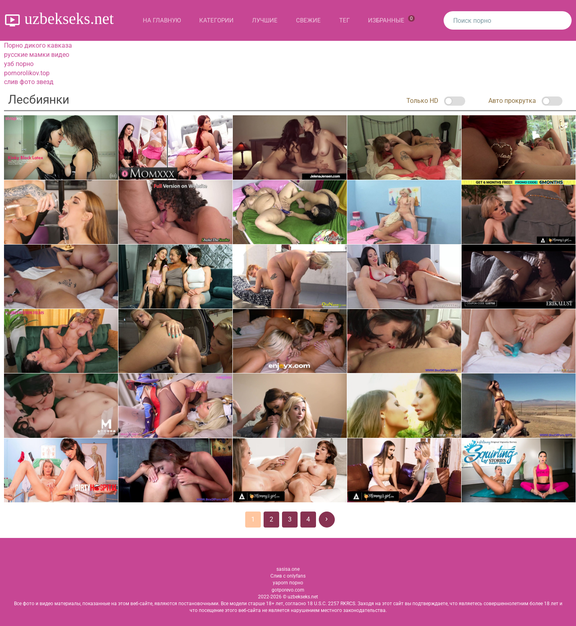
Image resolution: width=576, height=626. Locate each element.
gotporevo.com (288, 590)
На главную (162, 20)
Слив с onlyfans (288, 576)
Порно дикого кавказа (38, 45)
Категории (216, 20)
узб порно (19, 64)
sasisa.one (288, 569)
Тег (344, 20)
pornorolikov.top (27, 73)
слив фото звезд (29, 82)
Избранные (391, 19)
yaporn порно (288, 583)
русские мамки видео (36, 54)
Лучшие (265, 20)
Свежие (308, 20)
